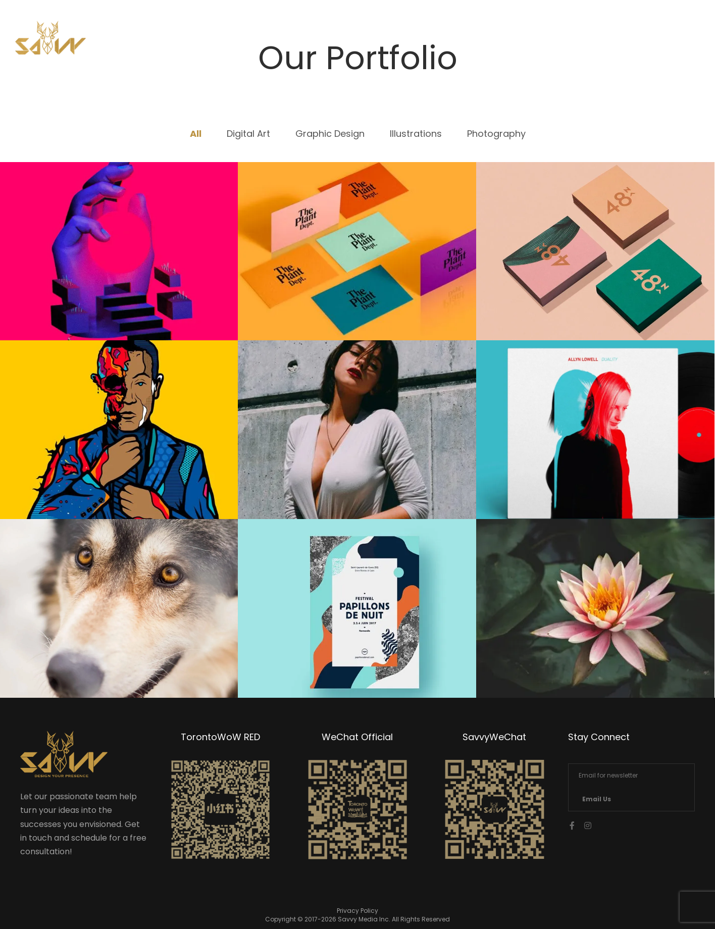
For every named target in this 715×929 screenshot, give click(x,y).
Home (474, 41)
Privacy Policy (357, 910)
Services (534, 41)
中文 (653, 41)
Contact (599, 41)
